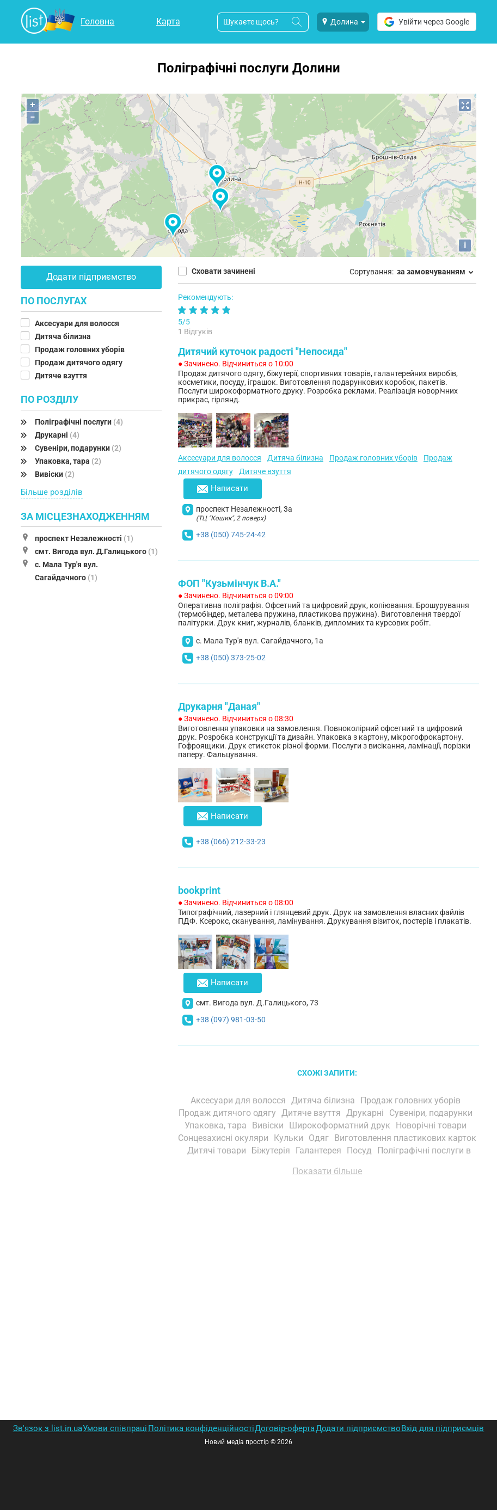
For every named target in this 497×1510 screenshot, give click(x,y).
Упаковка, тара (68, 461)
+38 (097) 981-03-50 (231, 1019)
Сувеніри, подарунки (78, 448)
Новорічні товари (432, 1125)
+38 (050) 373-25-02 (231, 657)
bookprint (199, 890)
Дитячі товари (217, 1150)
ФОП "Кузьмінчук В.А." (229, 583)
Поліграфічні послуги (79, 422)
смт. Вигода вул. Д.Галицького (96, 551)
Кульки (289, 1138)
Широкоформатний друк (340, 1125)
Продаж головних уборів (80, 349)
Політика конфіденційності (201, 1428)
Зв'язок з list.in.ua (47, 1428)
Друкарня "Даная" (219, 706)
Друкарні (57, 435)
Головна (97, 21)
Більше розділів (52, 492)
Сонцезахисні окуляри (224, 1138)
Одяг (320, 1138)
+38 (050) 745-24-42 (231, 534)
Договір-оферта (285, 1428)
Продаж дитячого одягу (79, 362)
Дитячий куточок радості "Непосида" (262, 351)
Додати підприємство (91, 277)
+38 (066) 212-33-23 (231, 841)
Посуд (360, 1150)
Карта (168, 21)
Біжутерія (271, 1150)
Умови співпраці (115, 1428)
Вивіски (55, 474)
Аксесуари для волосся (78, 323)
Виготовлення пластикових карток (405, 1138)
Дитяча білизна (64, 336)
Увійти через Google (426, 22)
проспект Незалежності (84, 538)
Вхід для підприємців (442, 1428)
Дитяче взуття (62, 375)
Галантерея (319, 1150)
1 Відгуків (195, 331)
